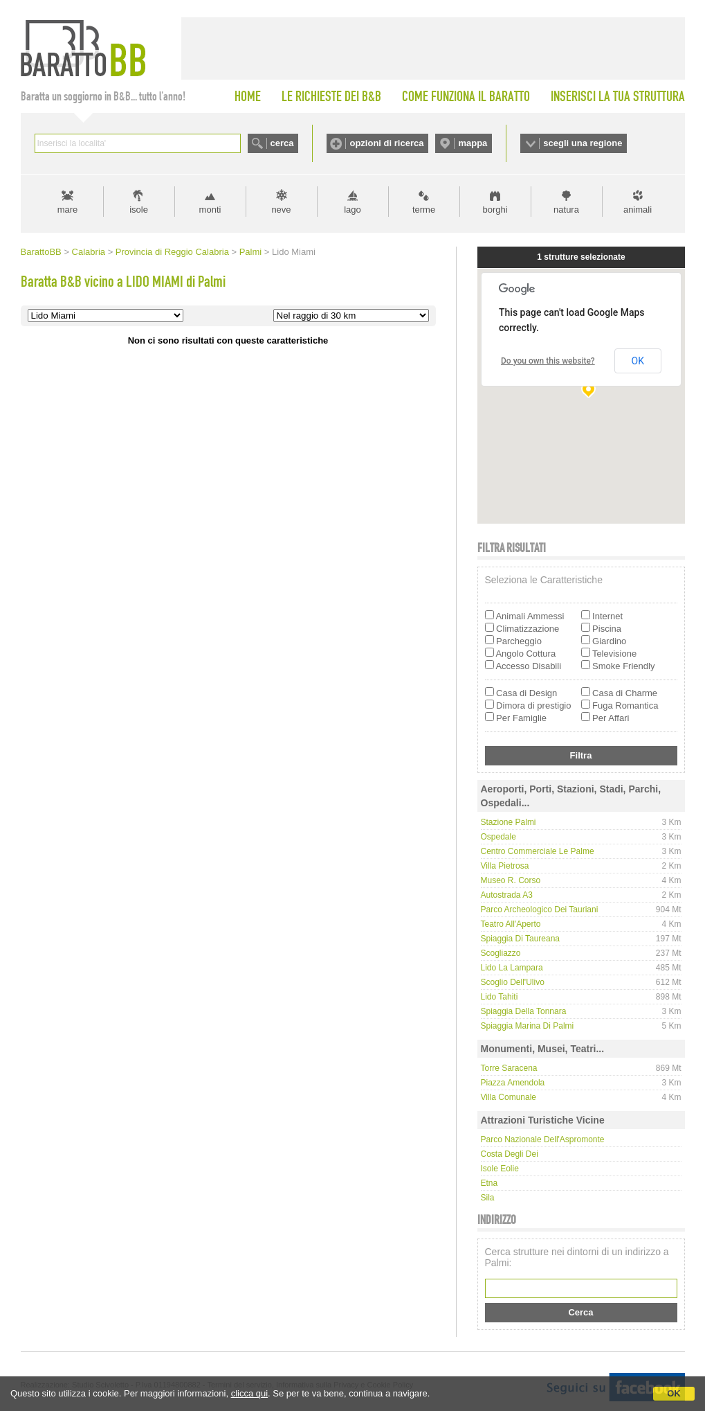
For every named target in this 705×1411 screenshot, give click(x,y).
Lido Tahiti (499, 997)
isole (138, 209)
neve (281, 209)
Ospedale (498, 837)
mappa (472, 143)
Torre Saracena (509, 1068)
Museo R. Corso (511, 880)
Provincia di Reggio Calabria (172, 252)
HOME (248, 96)
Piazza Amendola (513, 1083)
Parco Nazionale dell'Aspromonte (543, 1139)
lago (352, 209)
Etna (489, 1183)
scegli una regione (582, 143)
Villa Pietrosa (505, 866)
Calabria (88, 252)
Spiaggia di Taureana (520, 938)
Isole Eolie (500, 1168)
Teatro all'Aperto (511, 924)
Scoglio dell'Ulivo (512, 982)
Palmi (250, 252)
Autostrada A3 (507, 895)
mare (67, 209)
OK (674, 1393)
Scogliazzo (501, 953)
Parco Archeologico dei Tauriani (539, 909)
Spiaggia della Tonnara (524, 1011)
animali (637, 209)
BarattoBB (41, 252)
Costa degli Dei (509, 1154)
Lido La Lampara (512, 968)
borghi (494, 209)
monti (210, 209)
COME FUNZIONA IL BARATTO (466, 96)
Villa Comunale (509, 1097)
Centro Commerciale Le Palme (537, 851)
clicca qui (249, 1393)
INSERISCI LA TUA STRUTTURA (618, 96)
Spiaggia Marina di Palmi (527, 1026)
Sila (488, 1198)
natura (566, 209)
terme (423, 209)
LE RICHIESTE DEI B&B (331, 96)
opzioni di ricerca (386, 143)
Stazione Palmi (508, 822)
